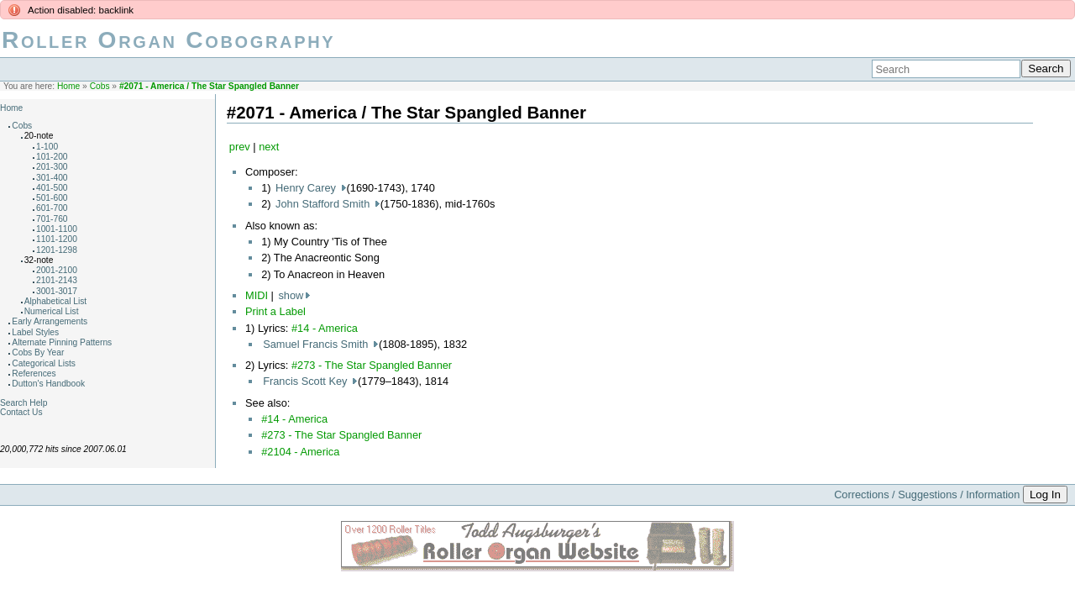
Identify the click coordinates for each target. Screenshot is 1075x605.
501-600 (52, 198)
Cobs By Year (38, 352)
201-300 (52, 166)
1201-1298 (56, 250)
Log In (1045, 494)
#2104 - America (300, 451)
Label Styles (35, 332)
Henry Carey (306, 188)
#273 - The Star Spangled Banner (371, 365)
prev (239, 146)
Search (1045, 68)
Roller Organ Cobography (168, 40)
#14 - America (324, 328)
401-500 (52, 187)
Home (68, 86)
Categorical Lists (44, 363)
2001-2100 (56, 270)
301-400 (52, 177)
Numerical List (51, 311)
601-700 (52, 208)
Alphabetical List (55, 301)
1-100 (47, 146)
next (269, 146)
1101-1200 (56, 239)
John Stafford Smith (324, 203)
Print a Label (275, 311)
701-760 (52, 219)
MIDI (256, 295)
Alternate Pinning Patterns (62, 342)
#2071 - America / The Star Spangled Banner (209, 86)
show (290, 295)
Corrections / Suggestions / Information (927, 494)
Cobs (100, 86)
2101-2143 (56, 280)
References (33, 373)
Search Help (23, 403)
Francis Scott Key (306, 381)
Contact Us (21, 412)
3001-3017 (56, 291)
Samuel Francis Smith (317, 344)
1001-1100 (56, 229)
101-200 (52, 156)
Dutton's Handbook (48, 383)
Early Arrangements (49, 321)
